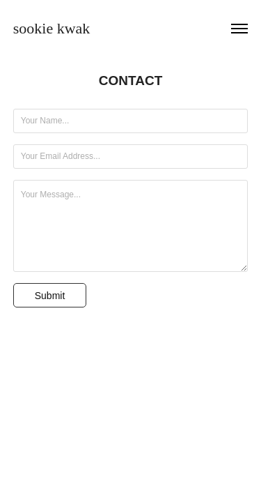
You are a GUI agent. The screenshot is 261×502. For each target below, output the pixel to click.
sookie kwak (51, 28)
